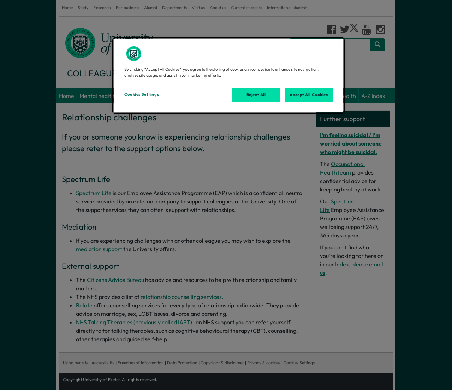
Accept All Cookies (309, 94)
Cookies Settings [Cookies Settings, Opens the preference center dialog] (141, 94)
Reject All (256, 94)
